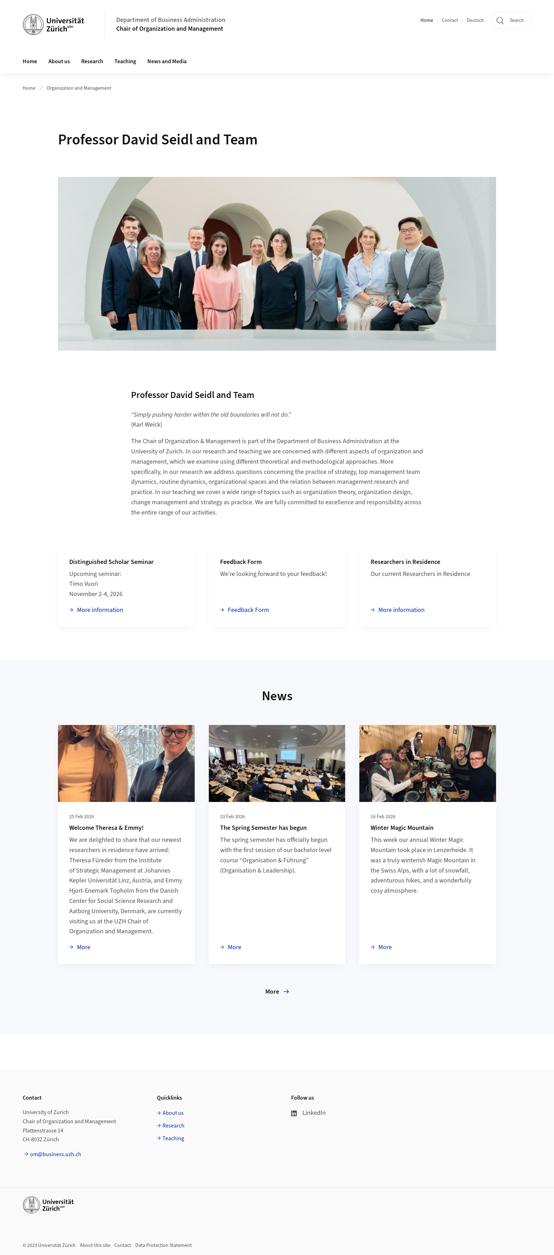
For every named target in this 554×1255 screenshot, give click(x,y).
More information (99, 609)
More (83, 947)
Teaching (173, 1138)
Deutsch (475, 20)
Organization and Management (79, 88)
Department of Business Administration (170, 20)
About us (173, 1113)
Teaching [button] (125, 61)
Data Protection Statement (163, 1245)
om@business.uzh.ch (55, 1154)
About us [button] (59, 61)
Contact (450, 20)
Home (426, 20)
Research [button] (92, 61)
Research (173, 1126)
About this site (95, 1245)
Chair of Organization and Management (169, 28)
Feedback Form (247, 609)
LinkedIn (308, 1112)
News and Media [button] (167, 61)
